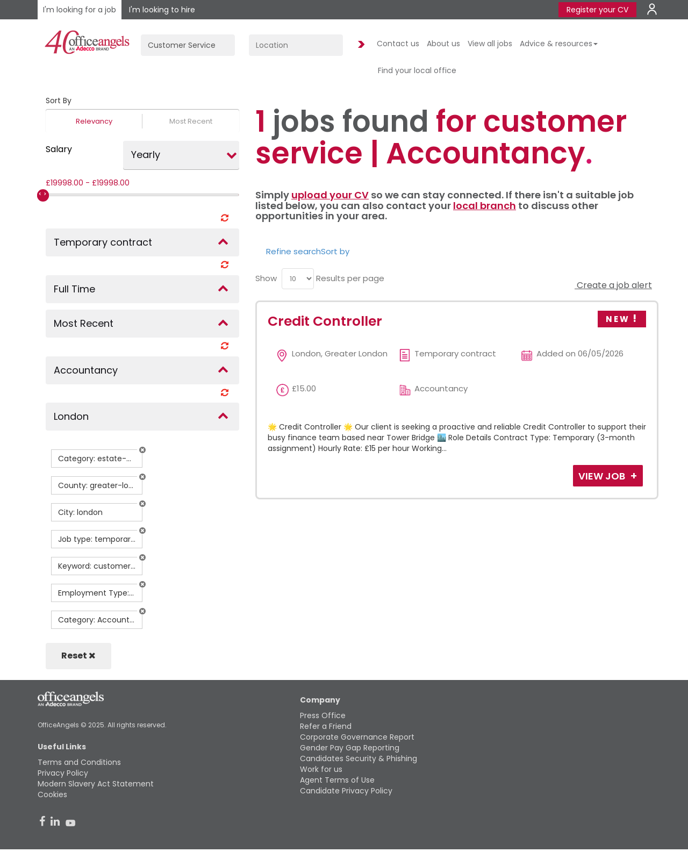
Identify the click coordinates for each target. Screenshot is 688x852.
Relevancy (94, 121)
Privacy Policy (63, 773)
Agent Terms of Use (337, 780)
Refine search (293, 251)
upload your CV (330, 195)
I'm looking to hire (162, 9)
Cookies (52, 794)
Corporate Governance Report (357, 737)
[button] (142, 450)
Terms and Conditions (79, 762)
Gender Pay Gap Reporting (349, 747)
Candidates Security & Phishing (358, 758)
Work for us (321, 769)
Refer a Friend (326, 726)
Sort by (335, 251)
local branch (484, 205)
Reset (78, 655)
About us (443, 43)
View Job (602, 476)
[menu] (298, 278)
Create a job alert (613, 285)
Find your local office (417, 70)
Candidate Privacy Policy (346, 790)
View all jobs (490, 43)
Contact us (398, 43)
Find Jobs (359, 45)
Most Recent (190, 121)
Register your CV (597, 9)
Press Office (323, 715)
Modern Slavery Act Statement (96, 783)
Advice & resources (559, 43)
